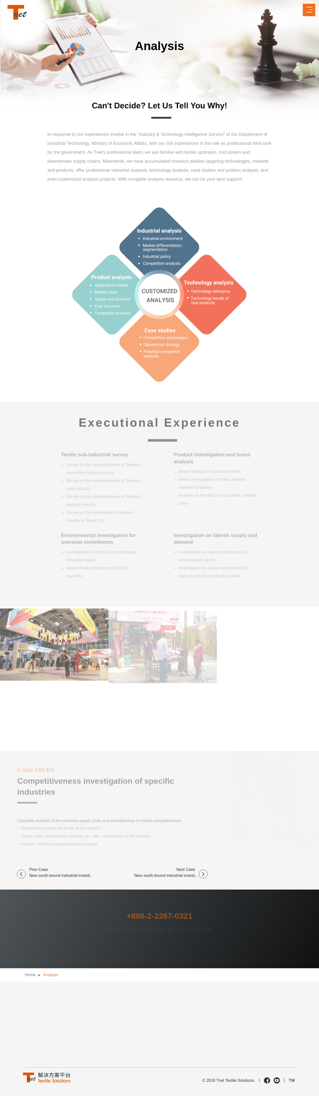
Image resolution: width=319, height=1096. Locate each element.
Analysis (50, 975)
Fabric (123, 1015)
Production (199, 1024)
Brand (195, 1015)
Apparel (125, 1024)
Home (30, 975)
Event (159, 1051)
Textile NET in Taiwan (45, 1015)
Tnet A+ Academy (41, 1024)
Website (161, 1042)
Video (159, 1015)
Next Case (171, 872)
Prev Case (60, 872)
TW (292, 1080)
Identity (160, 1033)
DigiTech (161, 1024)
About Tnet (236, 1015)
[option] (159, 818)
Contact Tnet (275, 1004)
